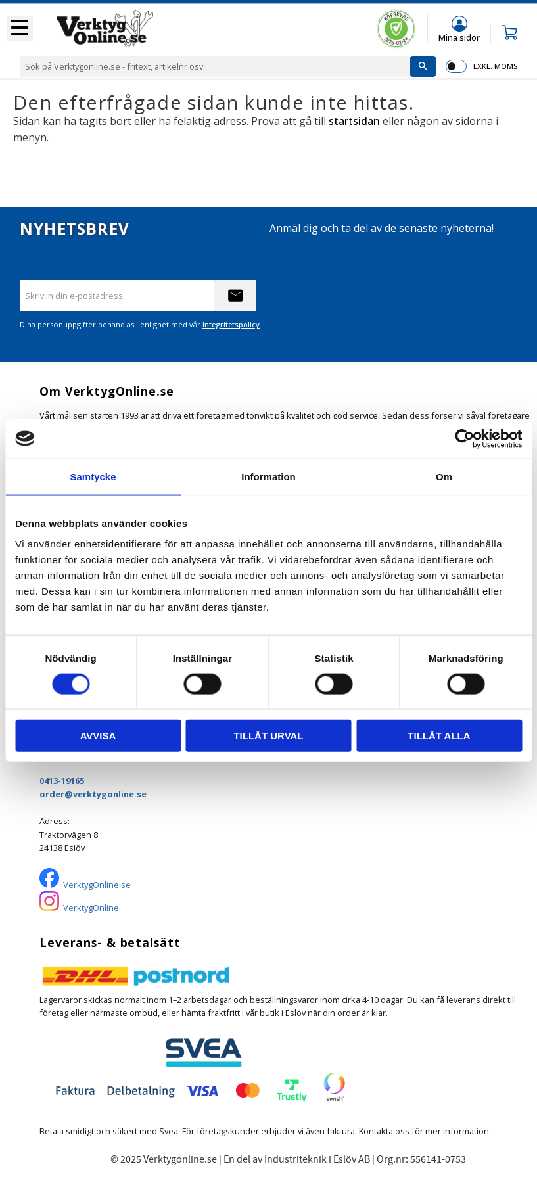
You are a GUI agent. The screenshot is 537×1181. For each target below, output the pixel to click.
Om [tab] (444, 476)
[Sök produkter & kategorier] (215, 66)
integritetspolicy (231, 324)
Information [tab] (268, 476)
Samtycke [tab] (93, 476)
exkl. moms (495, 66)
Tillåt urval (268, 735)
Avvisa (98, 735)
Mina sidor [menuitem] (459, 37)
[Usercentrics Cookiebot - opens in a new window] (464, 438)
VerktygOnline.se (97, 885)
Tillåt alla (439, 735)
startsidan (354, 121)
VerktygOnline (91, 908)
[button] (20, 28)
